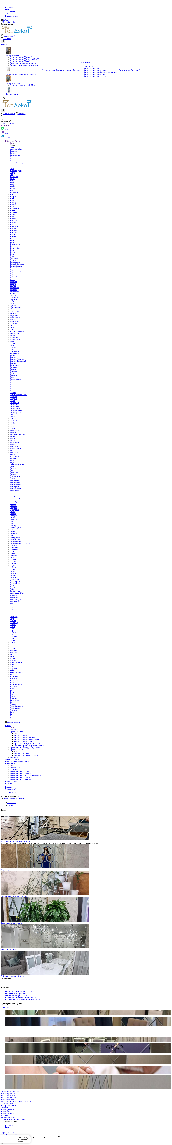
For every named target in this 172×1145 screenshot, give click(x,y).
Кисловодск (14, 381)
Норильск (13, 506)
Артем (12, 206)
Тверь (12, 631)
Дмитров (13, 319)
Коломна (13, 391)
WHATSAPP (10, 12)
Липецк (12, 161)
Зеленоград (14, 337)
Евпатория (13, 323)
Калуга (12, 355)
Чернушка (13, 686)
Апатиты (13, 198)
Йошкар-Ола (14, 351)
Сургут (12, 615)
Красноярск (14, 159)
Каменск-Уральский (17, 359)
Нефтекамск (14, 480)
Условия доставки (7, 1109)
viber (8, 14)
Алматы (13, 189)
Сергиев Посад (15, 583)
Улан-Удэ (13, 650)
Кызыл (12, 428)
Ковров (12, 387)
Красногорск (14, 403)
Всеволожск (14, 292)
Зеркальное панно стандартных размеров (16, 1101)
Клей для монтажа (8, 1100)
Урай (11, 654)
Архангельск (14, 208)
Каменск (13, 357)
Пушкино (13, 555)
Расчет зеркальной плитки (10, 1092)
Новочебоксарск (16, 498)
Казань (12, 157)
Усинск (12, 658)
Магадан (13, 440)
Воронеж (13, 153)
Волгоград (13, 151)
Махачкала (14, 446)
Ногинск (13, 504)
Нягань (12, 512)
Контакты (4, 1115)
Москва (12, 147)
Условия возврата (7, 1113)
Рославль (13, 561)
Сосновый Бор (15, 601)
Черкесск (13, 682)
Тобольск (13, 633)
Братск (12, 252)
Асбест (12, 210)
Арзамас (13, 200)
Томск (12, 639)
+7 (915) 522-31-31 (8, 22)
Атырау (12, 214)
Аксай (12, 183)
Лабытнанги (14, 430)
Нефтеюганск (15, 482)
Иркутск (13, 347)
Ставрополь (14, 605)
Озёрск (12, 518)
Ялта (11, 714)
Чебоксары (14, 676)
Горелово (13, 305)
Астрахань (13, 212)
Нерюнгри (13, 478)
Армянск (13, 204)
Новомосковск (15, 492)
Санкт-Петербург (16, 149)
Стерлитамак (14, 609)
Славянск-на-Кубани (17, 593)
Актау (12, 185)
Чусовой (13, 692)
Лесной (12, 436)
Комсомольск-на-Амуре (18, 395)
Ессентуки (13, 329)
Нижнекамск (14, 486)
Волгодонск (14, 278)
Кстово (12, 416)
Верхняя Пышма (16, 266)
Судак (12, 613)
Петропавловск (15, 541)
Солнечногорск (15, 599)
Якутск (12, 712)
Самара (12, 173)
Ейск (11, 325)
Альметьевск (14, 192)
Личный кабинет (7, 1103)
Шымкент (13, 698)
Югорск (12, 704)
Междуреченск (15, 448)
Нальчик (13, 470)
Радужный (13, 559)
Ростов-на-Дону (16, 171)
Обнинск (13, 514)
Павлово (13, 531)
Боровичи (13, 250)
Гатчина (13, 296)
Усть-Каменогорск (16, 662)
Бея (11, 238)
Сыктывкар (14, 623)
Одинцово (13, 516)
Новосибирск (15, 165)
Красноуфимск (15, 413)
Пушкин (13, 553)
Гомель (12, 304)
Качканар (13, 369)
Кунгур (12, 422)
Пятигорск (14, 557)
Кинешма (13, 375)
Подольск (13, 545)
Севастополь (14, 579)
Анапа (12, 194)
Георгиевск (14, 300)
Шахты (12, 696)
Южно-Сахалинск (16, 706)
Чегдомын (13, 678)
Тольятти (13, 635)
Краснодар (14, 405)
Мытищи (13, 462)
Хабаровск (14, 670)
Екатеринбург (15, 155)
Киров (12, 377)
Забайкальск (14, 333)
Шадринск (13, 694)
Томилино (13, 637)
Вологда (13, 284)
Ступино (13, 611)
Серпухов (13, 587)
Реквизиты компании (8, 1117)
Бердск (12, 234)
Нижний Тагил (15, 488)
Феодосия (13, 668)
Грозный (13, 309)
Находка (13, 474)
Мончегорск (14, 456)
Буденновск (14, 258)
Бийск (12, 240)
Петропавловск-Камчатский (20, 543)
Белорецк (13, 232)
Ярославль (14, 718)
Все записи (5, 1008)
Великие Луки (15, 262)
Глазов (12, 302)
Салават (13, 571)
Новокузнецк (14, 490)
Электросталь (15, 700)
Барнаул (13, 222)
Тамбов (12, 627)
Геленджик (14, 298)
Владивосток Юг (16, 272)
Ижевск (12, 345)
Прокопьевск (14, 549)
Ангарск (13, 196)
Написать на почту (12, 16)
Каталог (13, 730)
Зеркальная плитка (21, 736)
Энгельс (13, 702)
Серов (12, 585)
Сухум (12, 619)
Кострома (13, 399)
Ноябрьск (13, 508)
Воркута (13, 286)
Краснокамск (14, 407)
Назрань (13, 468)
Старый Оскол (15, 607)
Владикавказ (14, 274)
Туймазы (13, 644)
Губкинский (14, 311)
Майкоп (12, 444)
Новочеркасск (15, 500)
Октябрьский (14, 520)
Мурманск (13, 458)
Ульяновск (13, 652)
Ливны (12, 438)
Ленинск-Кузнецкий (17, 434)
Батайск (13, 224)
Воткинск (13, 290)
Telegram (6, 137)
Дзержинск (14, 315)
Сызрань (13, 621)
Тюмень (13, 648)
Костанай (13, 397)
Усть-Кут (13, 664)
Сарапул (13, 575)
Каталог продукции (8, 1094)
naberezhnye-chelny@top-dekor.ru (15, 798)
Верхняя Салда (15, 268)
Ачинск (12, 216)
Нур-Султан (14, 510)
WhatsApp (6, 129)
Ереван (12, 327)
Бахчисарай (14, 226)
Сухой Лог (13, 617)
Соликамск (14, 597)
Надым (12, 466)
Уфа (11, 175)
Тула (11, 646)
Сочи (11, 603)
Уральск (13, 656)
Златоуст (13, 341)
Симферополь (15, 591)
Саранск (13, 573)
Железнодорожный (17, 331)
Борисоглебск (15, 248)
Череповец (14, 680)
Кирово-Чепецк (15, 379)
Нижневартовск (15, 484)
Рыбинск (13, 567)
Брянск (12, 256)
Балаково (13, 218)
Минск (12, 454)
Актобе (12, 187)
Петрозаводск (15, 539)
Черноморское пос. (17, 684)
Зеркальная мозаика (21, 753)
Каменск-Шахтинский (18, 361)
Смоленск (13, 595)
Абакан (12, 179)
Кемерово (13, 371)
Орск (11, 529)
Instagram (8, 9)
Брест (12, 254)
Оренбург (13, 526)
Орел (11, 522)
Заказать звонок (7, 125)
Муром (12, 460)
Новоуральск (14, 496)
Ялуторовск (14, 716)
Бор (11, 246)
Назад (12, 143)
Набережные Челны (17, 464)
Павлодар (13, 533)
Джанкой (13, 313)
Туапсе (12, 642)
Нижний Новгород (16, 163)
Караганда (13, 367)
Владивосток (14, 270)
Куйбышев (14, 420)
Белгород (13, 228)
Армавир (13, 202)
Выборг (12, 294)
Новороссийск (15, 494)
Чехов (12, 688)
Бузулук (13, 260)
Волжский (13, 282)
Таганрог (13, 625)
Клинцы (13, 385)
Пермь (12, 169)
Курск (12, 426)
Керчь (12, 373)
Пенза (12, 535)
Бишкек (12, 242)
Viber (5, 133)
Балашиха (13, 220)
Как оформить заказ (8, 1105)
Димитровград (15, 317)
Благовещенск (15, 244)
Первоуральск (15, 537)
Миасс (12, 450)
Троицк (12, 640)
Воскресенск (14, 288)
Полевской (14, 547)
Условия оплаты (7, 1111)
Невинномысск (15, 476)
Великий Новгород (17, 264)
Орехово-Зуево (15, 528)
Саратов (13, 577)
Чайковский (14, 674)
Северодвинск (15, 581)
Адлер (12, 181)
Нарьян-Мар (14, 472)
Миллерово (14, 452)
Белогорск (13, 230)
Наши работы (15, 767)
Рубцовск (13, 565)
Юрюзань (13, 710)
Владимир (13, 276)
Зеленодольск (15, 339)
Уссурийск (13, 660)
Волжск (12, 280)
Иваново (13, 343)
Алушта (13, 191)
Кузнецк (13, 418)
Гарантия (4, 1107)
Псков (12, 551)
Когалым (13, 389)
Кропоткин (14, 415)
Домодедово (14, 321)
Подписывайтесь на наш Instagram (14, 1119)
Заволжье (13, 335)
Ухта (11, 666)
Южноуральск (15, 708)
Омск (12, 167)
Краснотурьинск (16, 411)
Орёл (11, 524)
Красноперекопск (16, 409)
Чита (11, 690)
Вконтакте (9, 7)
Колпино (13, 393)
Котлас (12, 401)
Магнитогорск (15, 442)
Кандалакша (14, 365)
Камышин (13, 363)
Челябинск (14, 177)
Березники (13, 236)
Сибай (12, 589)
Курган (12, 424)
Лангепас (13, 432)
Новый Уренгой (15, 502)
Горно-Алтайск (15, 307)
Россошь (13, 563)
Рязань (12, 569)
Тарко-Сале (14, 629)
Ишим (12, 349)
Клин (12, 383)
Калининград (15, 353)
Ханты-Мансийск (16, 672)
